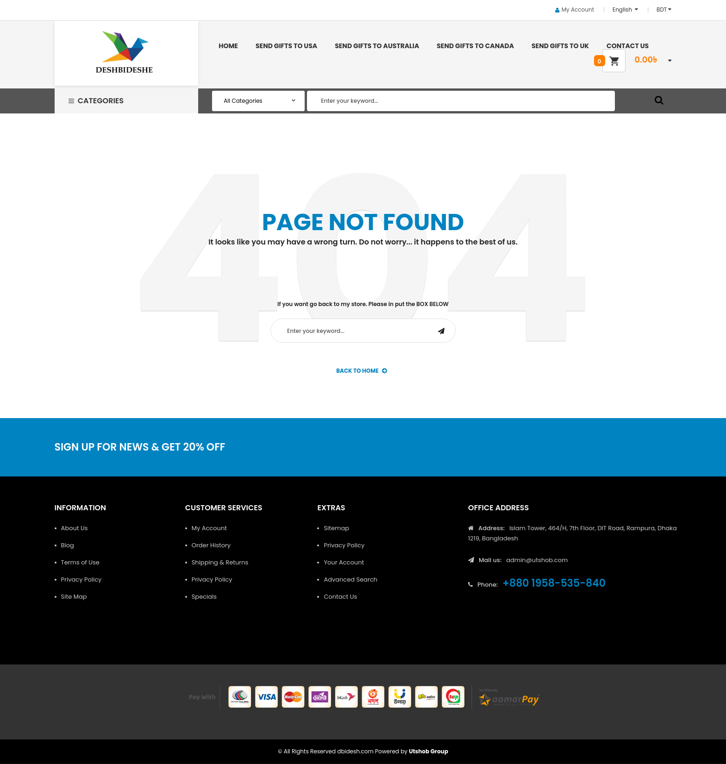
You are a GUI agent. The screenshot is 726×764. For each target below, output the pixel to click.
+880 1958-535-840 (554, 583)
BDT (662, 9)
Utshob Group (428, 751)
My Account (578, 9)
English (623, 9)
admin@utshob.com (537, 560)
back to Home (361, 371)
